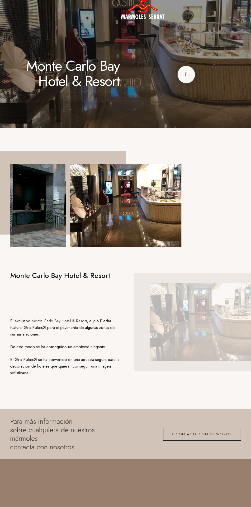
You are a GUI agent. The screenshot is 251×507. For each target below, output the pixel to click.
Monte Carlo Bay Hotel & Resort (59, 320)
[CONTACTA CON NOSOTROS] (200, 434)
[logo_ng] (143, 9)
